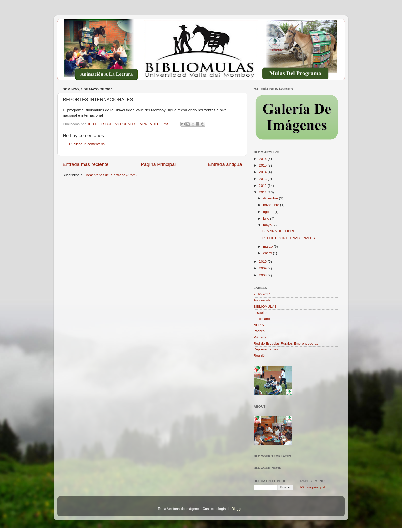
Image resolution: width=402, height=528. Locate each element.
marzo (268, 246)
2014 (263, 172)
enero (268, 253)
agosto (268, 212)
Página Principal (158, 164)
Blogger (237, 509)
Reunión (260, 355)
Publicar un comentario (87, 144)
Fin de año (262, 319)
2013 (263, 179)
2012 (263, 186)
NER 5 (259, 325)
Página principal (312, 487)
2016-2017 (262, 294)
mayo (268, 225)
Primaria (260, 337)
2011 (263, 192)
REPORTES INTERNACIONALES (288, 238)
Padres (259, 331)
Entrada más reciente (86, 164)
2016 (263, 159)
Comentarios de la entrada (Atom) (111, 175)
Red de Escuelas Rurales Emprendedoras (286, 343)
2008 (263, 275)
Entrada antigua (225, 164)
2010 (263, 261)
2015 (263, 165)
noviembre (271, 205)
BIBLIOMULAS (265, 306)
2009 (263, 268)
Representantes (266, 349)
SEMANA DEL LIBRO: (279, 231)
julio (266, 218)
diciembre (271, 198)
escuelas (260, 313)
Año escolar (263, 300)
